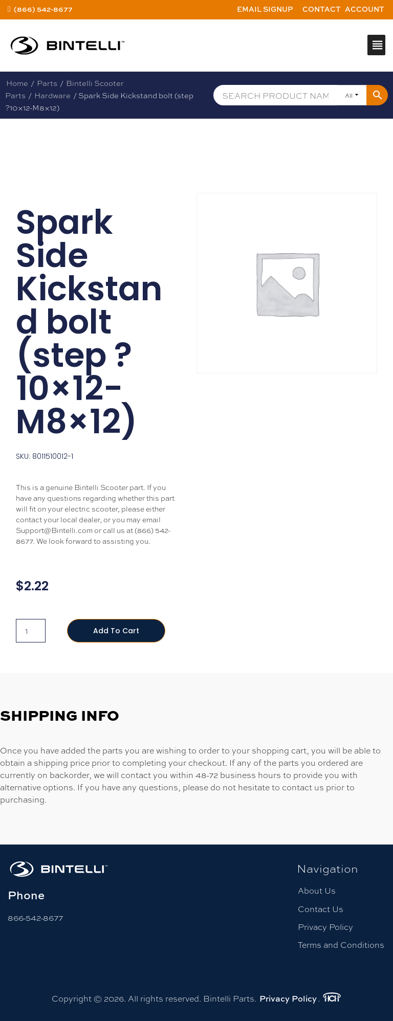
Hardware (52, 95)
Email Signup (265, 9)
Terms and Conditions (341, 944)
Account (364, 9)
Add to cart (116, 631)
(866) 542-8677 (43, 9)
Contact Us (320, 909)
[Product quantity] (31, 630)
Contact (321, 9)
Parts (47, 82)
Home (17, 82)
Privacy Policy (325, 927)
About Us (317, 890)
